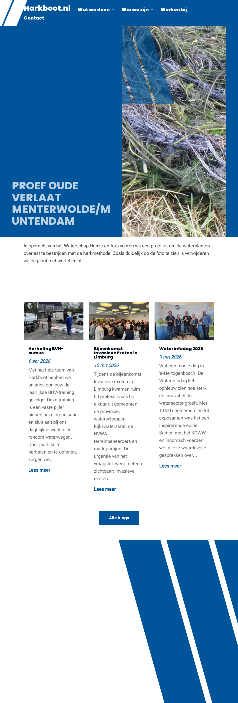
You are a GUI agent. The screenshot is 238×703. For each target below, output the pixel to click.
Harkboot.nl (47, 10)
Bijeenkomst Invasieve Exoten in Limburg (116, 353)
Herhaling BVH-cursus (46, 351)
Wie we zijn (135, 10)
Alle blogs (119, 518)
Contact (34, 18)
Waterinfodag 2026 (181, 349)
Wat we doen (94, 10)
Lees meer (39, 470)
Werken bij (174, 10)
